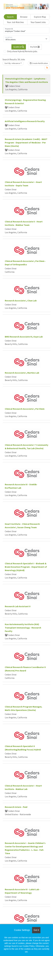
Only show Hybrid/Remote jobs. (22, 51)
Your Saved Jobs (38, 22)
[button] (35, 47)
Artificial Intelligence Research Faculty (25, 121)
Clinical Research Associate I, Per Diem (25, 408)
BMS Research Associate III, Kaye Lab (24, 336)
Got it (36, 930)
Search (10, 16)
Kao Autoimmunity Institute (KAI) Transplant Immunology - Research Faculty (23, 627)
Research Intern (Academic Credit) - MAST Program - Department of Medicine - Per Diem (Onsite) (26, 142)
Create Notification (39, 63)
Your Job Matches (15, 22)
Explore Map (40, 16)
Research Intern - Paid (16, 807)
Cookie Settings (22, 930)
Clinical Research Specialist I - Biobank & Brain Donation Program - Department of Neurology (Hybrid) (26, 567)
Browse (23, 16)
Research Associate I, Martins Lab (22, 372)
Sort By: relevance (12, 63)
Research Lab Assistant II (18, 606)
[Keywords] (26, 30)
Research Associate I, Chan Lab (21, 300)
